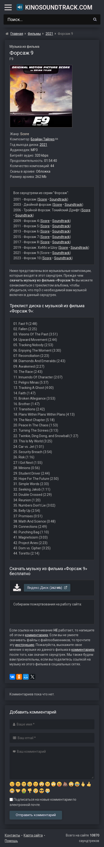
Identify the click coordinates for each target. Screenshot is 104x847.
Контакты (12, 835)
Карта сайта (33, 835)
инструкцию (24, 645)
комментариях (36, 635)
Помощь (11, 841)
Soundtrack (58, 199)
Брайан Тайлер (43, 139)
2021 (43, 145)
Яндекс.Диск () (47, 588)
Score (42, 199)
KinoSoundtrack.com (54, 7)
